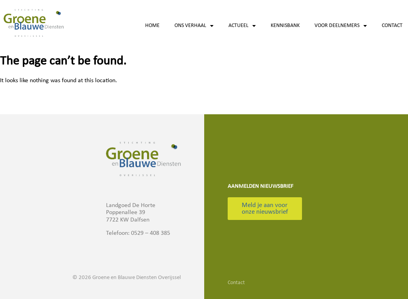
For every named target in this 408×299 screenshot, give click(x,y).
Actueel (242, 25)
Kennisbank (285, 26)
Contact (392, 26)
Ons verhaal (194, 25)
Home (152, 26)
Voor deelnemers (341, 25)
